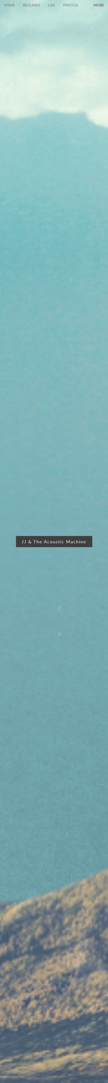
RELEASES (31, 5)
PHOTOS (70, 5)
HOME (9, 5)
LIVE (51, 5)
